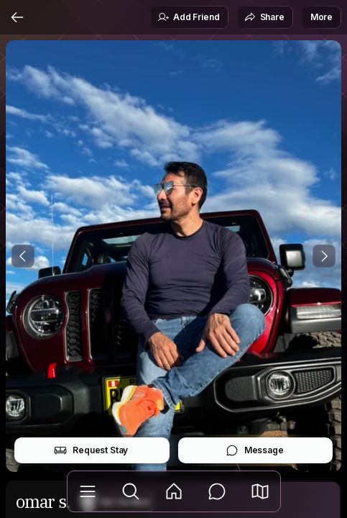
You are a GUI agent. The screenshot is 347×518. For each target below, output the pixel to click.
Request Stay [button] (91, 450)
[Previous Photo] (22, 256)
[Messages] (217, 491)
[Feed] (174, 491)
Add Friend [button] (188, 17)
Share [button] (264, 17)
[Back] (17, 17)
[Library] (87, 491)
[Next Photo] (324, 256)
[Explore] (130, 491)
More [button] (321, 17)
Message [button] (255, 450)
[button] (260, 491)
